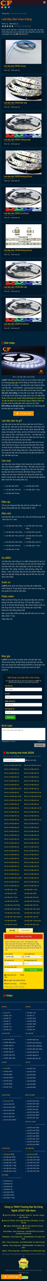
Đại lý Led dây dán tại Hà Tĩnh (12, 801)
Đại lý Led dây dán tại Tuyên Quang (31, 867)
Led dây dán (6, 1154)
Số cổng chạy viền (13, 969)
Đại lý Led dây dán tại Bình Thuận (11, 774)
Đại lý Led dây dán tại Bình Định (31, 774)
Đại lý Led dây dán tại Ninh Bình (11, 836)
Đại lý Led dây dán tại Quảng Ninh (31, 848)
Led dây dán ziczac (10, 924)
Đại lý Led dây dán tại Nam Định (11, 832)
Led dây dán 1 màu (10, 889)
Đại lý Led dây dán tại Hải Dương (11, 805)
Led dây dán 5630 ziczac (15, 66)
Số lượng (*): (10, 709)
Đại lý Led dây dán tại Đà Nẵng (12, 879)
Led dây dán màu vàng (32, 909)
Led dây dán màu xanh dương (32, 914)
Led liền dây (6, 1039)
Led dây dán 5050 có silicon (16, 213)
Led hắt (5, 1068)
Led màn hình (31, 1154)
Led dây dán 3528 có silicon (16, 324)
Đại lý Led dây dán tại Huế (11, 813)
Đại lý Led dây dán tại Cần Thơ (31, 790)
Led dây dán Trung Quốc (32, 920)
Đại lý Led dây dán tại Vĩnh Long (31, 871)
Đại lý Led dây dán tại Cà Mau (12, 790)
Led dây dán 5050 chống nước (17, 140)
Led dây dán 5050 (30, 893)
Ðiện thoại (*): (10, 701)
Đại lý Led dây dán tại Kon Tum (11, 821)
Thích (3, 24)
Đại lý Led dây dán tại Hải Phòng (31, 805)
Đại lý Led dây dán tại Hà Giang (32, 794)
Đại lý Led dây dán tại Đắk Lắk (31, 879)
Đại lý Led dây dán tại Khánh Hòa (11, 817)
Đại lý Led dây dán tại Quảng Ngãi (11, 848)
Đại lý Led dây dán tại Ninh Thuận (31, 836)
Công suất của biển (10, 976)
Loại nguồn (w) (33, 955)
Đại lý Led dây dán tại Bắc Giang (31, 778)
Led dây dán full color (31, 897)
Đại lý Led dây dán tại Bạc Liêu (11, 778)
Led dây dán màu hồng (12, 905)
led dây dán (13, 382)
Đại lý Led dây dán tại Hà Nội (32, 797)
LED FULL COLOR (30, 1095)
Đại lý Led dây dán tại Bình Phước (31, 770)
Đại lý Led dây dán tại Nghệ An (31, 832)
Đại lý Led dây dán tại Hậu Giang (11, 809)
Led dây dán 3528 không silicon (18, 250)
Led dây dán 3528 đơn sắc (15, 287)
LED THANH (5, 1175)
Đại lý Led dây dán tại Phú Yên (31, 840)
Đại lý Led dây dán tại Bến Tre (11, 786)
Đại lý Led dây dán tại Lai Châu (32, 821)
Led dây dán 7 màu (10, 897)
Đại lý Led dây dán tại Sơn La (11, 856)
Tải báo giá (23, 413)
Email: (7, 693)
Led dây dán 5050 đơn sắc (15, 103)
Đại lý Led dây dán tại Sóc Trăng (31, 852)
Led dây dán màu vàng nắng (12, 914)
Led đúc (5, 1013)
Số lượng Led (13, 962)
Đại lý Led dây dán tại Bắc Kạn (11, 782)
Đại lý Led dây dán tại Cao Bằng (31, 786)
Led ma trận (28, 388)
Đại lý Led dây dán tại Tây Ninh (31, 856)
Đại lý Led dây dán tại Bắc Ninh (31, 782)
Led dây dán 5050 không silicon (18, 176)
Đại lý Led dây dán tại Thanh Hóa (11, 860)
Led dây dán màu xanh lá (12, 917)
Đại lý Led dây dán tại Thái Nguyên (11, 863)
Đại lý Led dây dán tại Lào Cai (11, 825)
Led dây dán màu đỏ (31, 917)
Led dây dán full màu (11, 901)
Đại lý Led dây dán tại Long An (31, 829)
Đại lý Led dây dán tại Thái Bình (31, 860)
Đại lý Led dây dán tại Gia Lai (11, 794)
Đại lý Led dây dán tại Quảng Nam (31, 844)
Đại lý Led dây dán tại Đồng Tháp (11, 887)
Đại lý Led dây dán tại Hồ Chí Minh (32, 809)
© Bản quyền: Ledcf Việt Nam (14, 987)
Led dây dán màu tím (31, 905)
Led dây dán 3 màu (30, 889)
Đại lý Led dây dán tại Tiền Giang (31, 863)
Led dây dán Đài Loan (31, 924)
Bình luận (12, 24)
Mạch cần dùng (10, 983)
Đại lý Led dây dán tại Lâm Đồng (31, 825)
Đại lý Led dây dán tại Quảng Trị (11, 852)
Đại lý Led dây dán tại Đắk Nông (11, 883)
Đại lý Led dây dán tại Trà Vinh (11, 867)
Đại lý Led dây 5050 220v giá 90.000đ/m (12, 766)
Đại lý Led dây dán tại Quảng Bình (11, 844)
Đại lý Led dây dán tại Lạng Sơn (11, 829)
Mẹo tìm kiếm (30, 760)
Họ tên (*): (9, 686)
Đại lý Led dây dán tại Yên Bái (31, 875)
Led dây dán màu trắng (12, 909)
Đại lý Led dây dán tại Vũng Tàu (11, 871)
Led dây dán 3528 (10, 893)
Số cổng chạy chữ (33, 962)
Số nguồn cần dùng (12, 980)
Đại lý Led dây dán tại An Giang (32, 766)
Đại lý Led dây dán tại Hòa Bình (31, 801)
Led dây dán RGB (10, 920)
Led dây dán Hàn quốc (32, 901)
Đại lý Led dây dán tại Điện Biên (31, 887)
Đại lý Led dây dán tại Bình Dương (11, 770)
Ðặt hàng (10, 717)
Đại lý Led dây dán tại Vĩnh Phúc (11, 875)
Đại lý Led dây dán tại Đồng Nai (31, 883)
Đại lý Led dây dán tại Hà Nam (12, 797)
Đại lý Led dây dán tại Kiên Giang (31, 817)
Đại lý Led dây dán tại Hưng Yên (31, 813)
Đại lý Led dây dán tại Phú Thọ (11, 840)
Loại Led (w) (13, 955)
